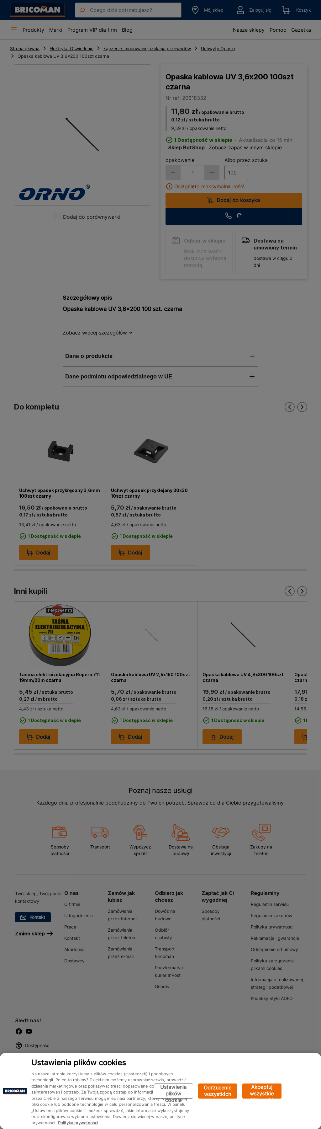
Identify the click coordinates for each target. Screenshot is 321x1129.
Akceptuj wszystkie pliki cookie (262, 1091)
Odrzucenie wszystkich (217, 1090)
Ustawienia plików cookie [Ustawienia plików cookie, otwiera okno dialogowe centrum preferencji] (173, 1091)
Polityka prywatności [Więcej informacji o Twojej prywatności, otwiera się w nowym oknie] (78, 1122)
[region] (160, 1091)
